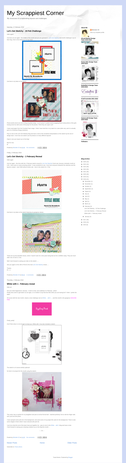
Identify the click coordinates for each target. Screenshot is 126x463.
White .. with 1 (55, 425)
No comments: (30, 147)
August (87, 191)
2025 (84, 161)
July (86, 194)
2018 (84, 179)
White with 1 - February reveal (21, 284)
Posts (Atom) (18, 447)
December (88, 181)
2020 (84, 174)
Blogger (70, 457)
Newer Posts (12, 443)
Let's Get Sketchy (54, 38)
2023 (84, 166)
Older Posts (72, 443)
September (88, 189)
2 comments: (30, 275)
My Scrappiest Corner (35, 13)
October (87, 186)
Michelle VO (95, 30)
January (87, 216)
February (87, 206)
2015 (84, 224)
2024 (84, 164)
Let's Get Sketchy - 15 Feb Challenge (24, 31)
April (86, 201)
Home (42, 443)
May (86, 199)
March (87, 203)
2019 (84, 176)
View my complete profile (97, 32)
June (86, 196)
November (88, 184)
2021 (84, 171)
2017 (84, 219)
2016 (84, 222)
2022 (84, 169)
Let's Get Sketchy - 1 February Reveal (24, 156)
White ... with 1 (47, 298)
